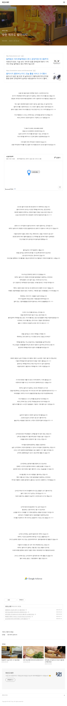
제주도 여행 (8, 606)
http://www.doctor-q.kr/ (13, 56)
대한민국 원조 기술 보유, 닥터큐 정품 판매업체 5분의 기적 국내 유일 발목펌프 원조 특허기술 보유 (27, 63)
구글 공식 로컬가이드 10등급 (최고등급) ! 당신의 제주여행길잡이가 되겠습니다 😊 (28, 676)
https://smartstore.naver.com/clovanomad (19, 70)
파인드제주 (5, 2)
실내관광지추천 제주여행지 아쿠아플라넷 (16, 618)
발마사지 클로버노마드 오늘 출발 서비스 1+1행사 (26, 74)
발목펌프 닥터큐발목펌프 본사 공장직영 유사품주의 (27, 59)
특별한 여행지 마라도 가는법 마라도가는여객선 (18, 616)
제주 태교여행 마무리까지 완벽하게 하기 (16, 612)
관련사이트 (5, 695)
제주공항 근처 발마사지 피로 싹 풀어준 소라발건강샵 (19, 614)
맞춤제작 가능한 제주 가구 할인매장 (15, 610)
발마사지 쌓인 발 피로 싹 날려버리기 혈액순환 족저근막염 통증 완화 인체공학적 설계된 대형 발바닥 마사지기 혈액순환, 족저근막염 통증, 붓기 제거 (27, 77)
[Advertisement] (33, 578)
